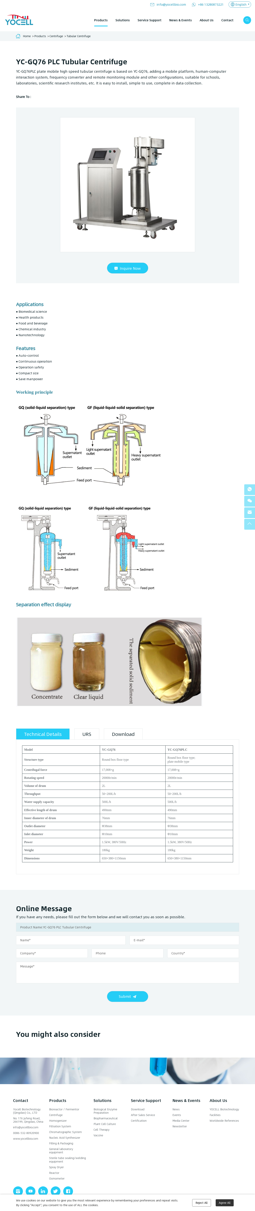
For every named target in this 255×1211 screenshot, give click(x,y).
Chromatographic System (65, 1132)
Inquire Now (130, 268)
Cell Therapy (101, 1129)
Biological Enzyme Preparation (105, 1110)
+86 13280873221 (211, 4)
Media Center (180, 1120)
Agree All (225, 1203)
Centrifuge (56, 36)
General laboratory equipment (61, 1150)
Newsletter (179, 1126)
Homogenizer (58, 1120)
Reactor (54, 1173)
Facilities (215, 1115)
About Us (207, 20)
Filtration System (60, 1126)
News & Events (180, 20)
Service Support (149, 20)
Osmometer (57, 1178)
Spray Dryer (56, 1167)
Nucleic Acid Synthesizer (64, 1137)
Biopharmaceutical (106, 1118)
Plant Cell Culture (105, 1124)
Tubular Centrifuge (79, 36)
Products (101, 20)
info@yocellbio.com (171, 4)
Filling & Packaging (61, 1143)
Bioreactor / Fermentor (64, 1109)
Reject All (202, 1203)
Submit (125, 996)
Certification (139, 1120)
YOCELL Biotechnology (224, 1109)
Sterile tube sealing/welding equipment (67, 1159)
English (241, 4)
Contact (227, 20)
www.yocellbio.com (25, 1138)
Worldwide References (224, 1120)
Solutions (122, 20)
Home (27, 36)
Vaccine (98, 1135)
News (176, 1109)
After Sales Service (143, 1115)
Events (176, 1115)
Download (137, 1109)
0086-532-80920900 (26, 1133)
